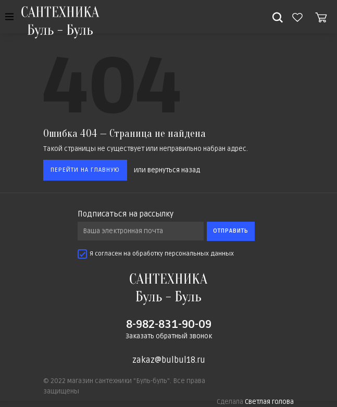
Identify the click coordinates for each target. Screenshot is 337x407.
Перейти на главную (85, 170)
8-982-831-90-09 (168, 324)
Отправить (230, 230)
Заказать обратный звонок (169, 336)
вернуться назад (173, 170)
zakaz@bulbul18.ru (168, 360)
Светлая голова (269, 402)
